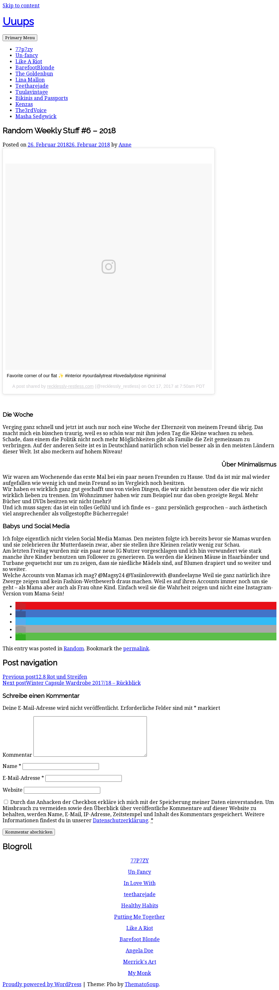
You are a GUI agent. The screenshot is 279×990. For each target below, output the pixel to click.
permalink (136, 649)
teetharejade (140, 894)
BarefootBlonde (34, 68)
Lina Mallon (30, 80)
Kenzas (24, 104)
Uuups (18, 21)
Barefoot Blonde (140, 939)
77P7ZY (139, 861)
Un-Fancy (139, 872)
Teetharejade (32, 86)
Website (12, 790)
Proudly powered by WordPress (42, 984)
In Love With (140, 883)
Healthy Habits (139, 906)
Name (12, 766)
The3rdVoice (31, 110)
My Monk (139, 973)
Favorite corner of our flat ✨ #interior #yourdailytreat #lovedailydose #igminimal (86, 375)
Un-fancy (26, 55)
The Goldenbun (34, 74)
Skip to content (21, 6)
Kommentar (17, 755)
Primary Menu (20, 37)
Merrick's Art (139, 962)
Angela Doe (139, 951)
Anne (125, 145)
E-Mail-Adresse (23, 778)
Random (74, 649)
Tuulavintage (31, 92)
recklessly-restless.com (70, 386)
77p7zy (24, 49)
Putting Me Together (139, 917)
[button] (20, 606)
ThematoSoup (142, 984)
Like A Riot (28, 61)
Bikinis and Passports (41, 98)
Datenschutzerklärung (120, 820)
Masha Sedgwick (36, 116)
